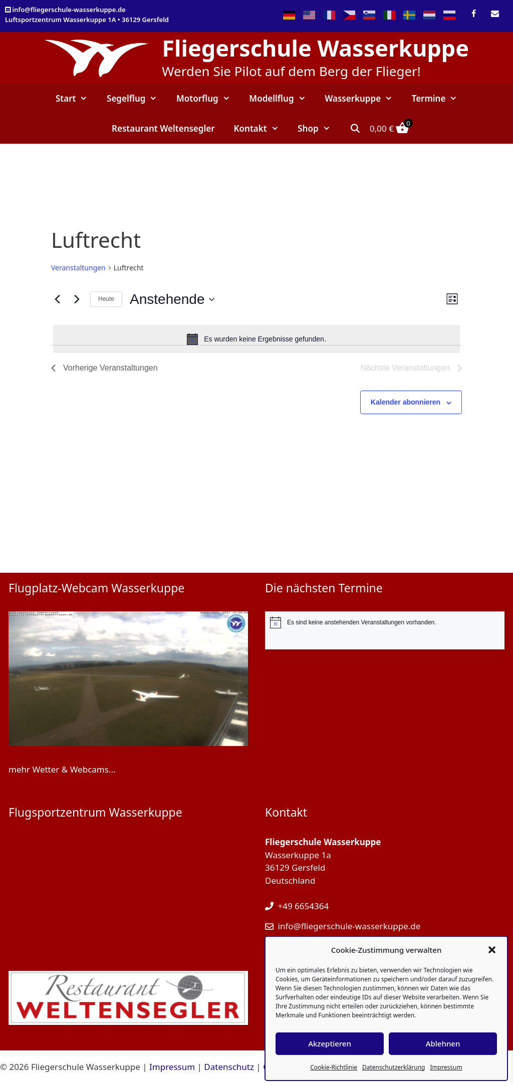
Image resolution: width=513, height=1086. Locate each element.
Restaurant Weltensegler (163, 128)
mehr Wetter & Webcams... (62, 769)
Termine (439, 99)
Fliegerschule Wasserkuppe (315, 48)
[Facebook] (473, 14)
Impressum (446, 1067)
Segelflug (137, 99)
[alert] (256, 339)
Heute (106, 298)
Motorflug (207, 99)
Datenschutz (229, 1066)
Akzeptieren (329, 1043)
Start (76, 99)
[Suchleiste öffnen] (355, 129)
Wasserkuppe (363, 99)
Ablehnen (443, 1043)
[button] (492, 950)
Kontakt (261, 129)
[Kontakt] (495, 14)
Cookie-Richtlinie (333, 1067)
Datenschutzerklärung (393, 1067)
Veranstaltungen (78, 267)
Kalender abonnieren (405, 402)
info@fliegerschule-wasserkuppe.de (68, 9)
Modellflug (282, 99)
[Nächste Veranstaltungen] (77, 299)
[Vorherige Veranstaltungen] (57, 299)
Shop (319, 129)
